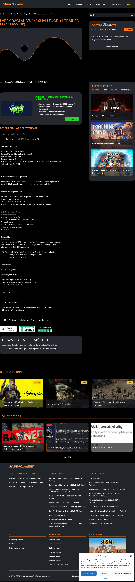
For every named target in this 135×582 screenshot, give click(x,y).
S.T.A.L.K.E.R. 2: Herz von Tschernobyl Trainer (26, 482)
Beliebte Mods (54, 548)
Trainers (54, 14)
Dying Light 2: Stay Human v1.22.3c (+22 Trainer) (67, 485)
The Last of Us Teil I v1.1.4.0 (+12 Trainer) (64, 502)
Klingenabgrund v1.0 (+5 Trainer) (61, 519)
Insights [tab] (114, 90)
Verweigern (105, 573)
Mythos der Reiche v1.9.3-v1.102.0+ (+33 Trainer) (67, 507)
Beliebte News (54, 556)
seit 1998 (128, 29)
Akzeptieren (89, 573)
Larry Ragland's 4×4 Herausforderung (33, 14)
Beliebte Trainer (55, 544)
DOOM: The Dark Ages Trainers (21, 487)
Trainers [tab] (95, 90)
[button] (131, 556)
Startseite (3, 14)
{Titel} (105, 578)
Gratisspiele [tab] (126, 90)
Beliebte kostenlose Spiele (59, 565)
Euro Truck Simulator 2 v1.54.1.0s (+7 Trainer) (66, 511)
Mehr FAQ (67, 457)
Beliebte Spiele (54, 539)
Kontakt (12, 544)
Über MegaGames (16, 539)
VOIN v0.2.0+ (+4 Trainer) (58, 515)
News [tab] (105, 90)
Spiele (13, 14)
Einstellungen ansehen (123, 573)
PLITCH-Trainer (94, 478)
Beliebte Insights (55, 560)
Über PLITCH (72, 119)
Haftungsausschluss (16, 548)
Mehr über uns (112, 46)
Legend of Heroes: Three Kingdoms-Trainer (25, 478)
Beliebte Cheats (55, 552)
